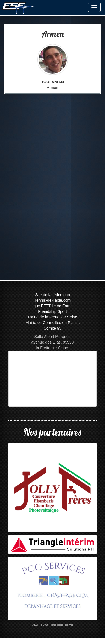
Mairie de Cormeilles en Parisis (52, 322)
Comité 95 (53, 328)
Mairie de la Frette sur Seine (52, 317)
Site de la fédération (52, 294)
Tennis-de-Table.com (52, 300)
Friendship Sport (52, 311)
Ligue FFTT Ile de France (53, 306)
